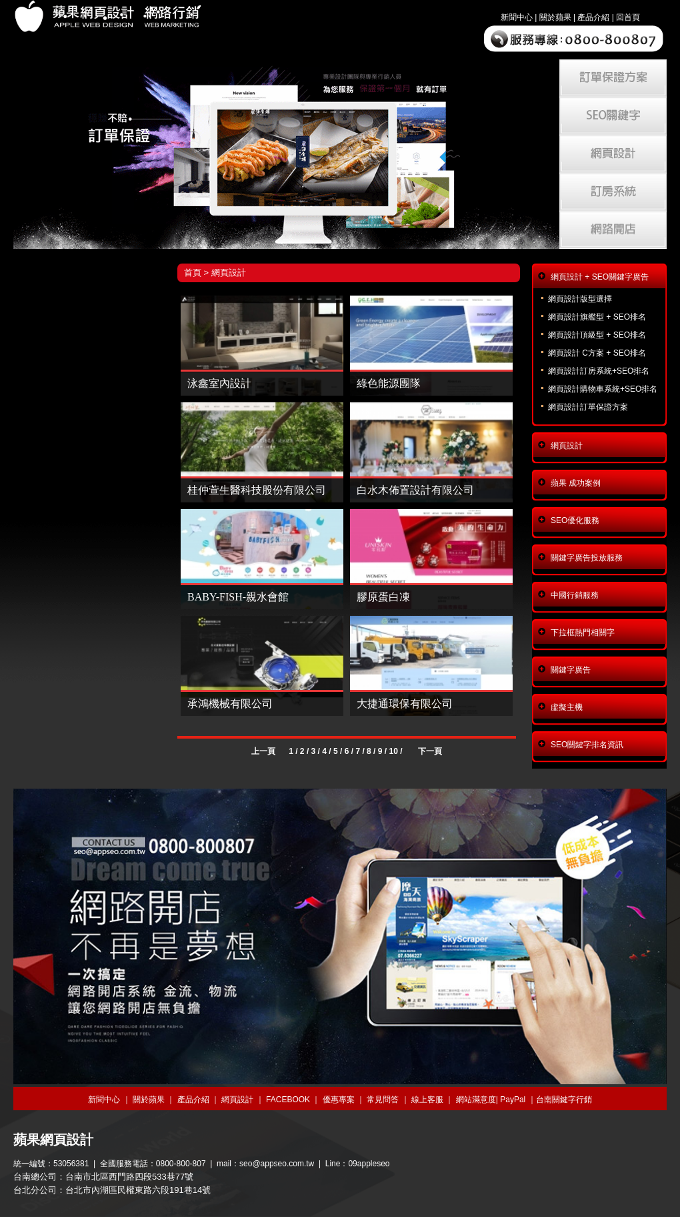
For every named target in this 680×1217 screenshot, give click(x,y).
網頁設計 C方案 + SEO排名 (597, 353)
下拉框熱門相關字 (583, 632)
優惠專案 (339, 1099)
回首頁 (628, 17)
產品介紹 (593, 17)
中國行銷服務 (575, 595)
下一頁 (430, 751)
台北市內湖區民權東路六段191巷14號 (138, 1190)
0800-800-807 (181, 1163)
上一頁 (263, 751)
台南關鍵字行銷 (564, 1099)
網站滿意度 (476, 1099)
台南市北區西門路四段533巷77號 (129, 1177)
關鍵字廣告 (571, 670)
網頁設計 (228, 273)
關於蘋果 (555, 17)
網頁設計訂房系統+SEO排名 (598, 371)
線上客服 (427, 1099)
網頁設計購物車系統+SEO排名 (602, 389)
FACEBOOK (288, 1099)
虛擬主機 (567, 707)
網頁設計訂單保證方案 (588, 407)
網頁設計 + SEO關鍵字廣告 (600, 277)
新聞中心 (517, 17)
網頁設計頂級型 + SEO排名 (597, 335)
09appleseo (368, 1163)
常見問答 (383, 1099)
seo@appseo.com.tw (276, 1163)
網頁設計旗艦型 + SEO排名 (597, 317)
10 (393, 751)
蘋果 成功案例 (576, 483)
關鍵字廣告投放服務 (587, 557)
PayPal (512, 1099)
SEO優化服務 (575, 520)
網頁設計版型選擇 (580, 299)
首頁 (192, 273)
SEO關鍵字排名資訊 (587, 744)
